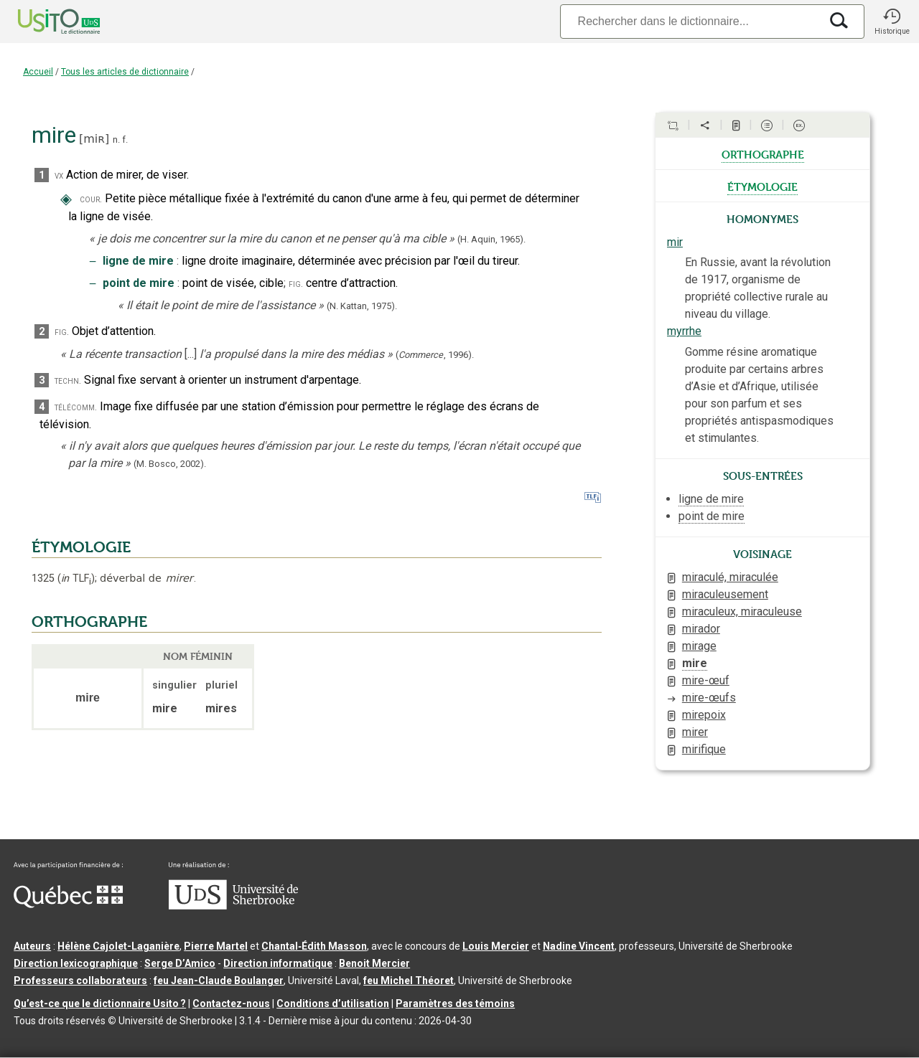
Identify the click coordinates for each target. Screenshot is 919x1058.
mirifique (704, 749)
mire (694, 663)
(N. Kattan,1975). (362, 306)
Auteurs (32, 946)
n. (116, 139)
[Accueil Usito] (43, 21)
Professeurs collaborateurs (80, 980)
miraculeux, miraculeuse (742, 611)
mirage (699, 646)
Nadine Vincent (579, 946)
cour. (91, 199)
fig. (296, 284)
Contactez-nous (231, 1003)
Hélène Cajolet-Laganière (118, 946)
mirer (695, 732)
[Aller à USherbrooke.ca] (233, 906)
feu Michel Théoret (408, 980)
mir (675, 242)
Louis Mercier (495, 946)
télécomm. (76, 407)
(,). (435, 354)
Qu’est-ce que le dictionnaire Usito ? (100, 1003)
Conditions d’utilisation (332, 1003)
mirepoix (704, 715)
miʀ (94, 139)
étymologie (762, 185)
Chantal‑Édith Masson (314, 946)
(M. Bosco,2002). (170, 463)
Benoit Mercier (374, 963)
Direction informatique (277, 963)
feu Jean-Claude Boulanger (219, 980)
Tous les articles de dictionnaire (125, 72)
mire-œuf (705, 680)
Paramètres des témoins (455, 1003)
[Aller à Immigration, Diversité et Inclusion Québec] (68, 904)
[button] (891, 21)
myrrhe (684, 331)
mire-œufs (709, 697)
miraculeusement (725, 594)
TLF (76, 578)
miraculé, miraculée (730, 577)
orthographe (763, 153)
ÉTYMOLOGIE (81, 547)
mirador (701, 629)
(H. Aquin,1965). (491, 239)
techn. (68, 380)
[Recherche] (690, 21)
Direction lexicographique (76, 963)
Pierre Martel (216, 946)
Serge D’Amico (179, 963)
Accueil (38, 72)
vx (59, 175)
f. (125, 139)
